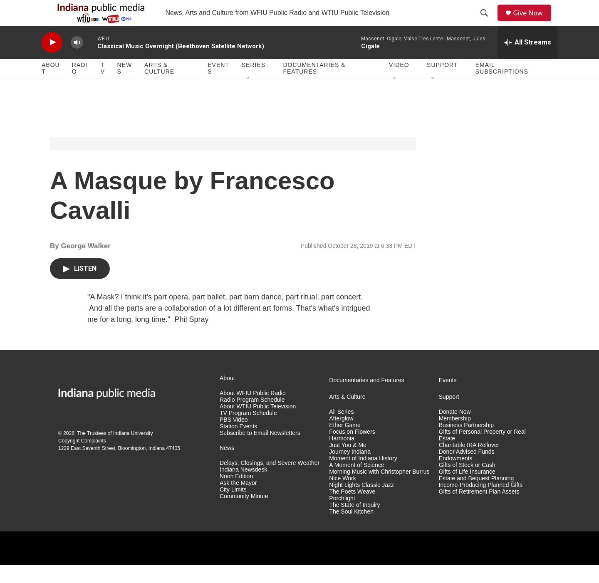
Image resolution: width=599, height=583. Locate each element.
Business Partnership (466, 443)
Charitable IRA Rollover (469, 463)
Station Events (238, 444)
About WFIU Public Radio (253, 411)
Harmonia (341, 456)
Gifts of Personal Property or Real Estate (482, 453)
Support (442, 83)
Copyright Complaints (82, 459)
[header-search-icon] (487, 22)
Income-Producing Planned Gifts (481, 503)
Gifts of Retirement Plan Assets (479, 509)
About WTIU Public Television (258, 424)
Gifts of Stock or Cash (467, 483)
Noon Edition (236, 494)
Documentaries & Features (314, 86)
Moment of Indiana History (363, 476)
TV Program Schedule (248, 431)
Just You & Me (347, 463)
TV (103, 86)
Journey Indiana (350, 470)
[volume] (77, 60)
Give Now (532, 21)
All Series (341, 430)
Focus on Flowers (352, 450)
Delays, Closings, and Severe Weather (269, 481)
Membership (455, 436)
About (51, 86)
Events (218, 86)
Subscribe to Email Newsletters (260, 451)
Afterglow (341, 436)
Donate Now (455, 430)
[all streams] (527, 60)
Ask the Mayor (238, 501)
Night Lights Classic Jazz (361, 503)
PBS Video (234, 438)
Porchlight (342, 516)
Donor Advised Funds (467, 470)
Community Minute (244, 514)
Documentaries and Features (366, 398)
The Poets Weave (352, 509)
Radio (79, 86)
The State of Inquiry (354, 523)
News (124, 86)
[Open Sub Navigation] (248, 96)
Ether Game (344, 443)
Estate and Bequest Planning (476, 496)
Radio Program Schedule (252, 418)
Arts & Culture (159, 86)
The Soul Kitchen (351, 529)
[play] (52, 60)
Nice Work (342, 496)
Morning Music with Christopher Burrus (379, 490)
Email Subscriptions (501, 86)
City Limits (233, 507)
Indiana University (133, 451)
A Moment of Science (356, 483)
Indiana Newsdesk (243, 487)
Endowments (456, 476)
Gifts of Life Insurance (467, 490)
